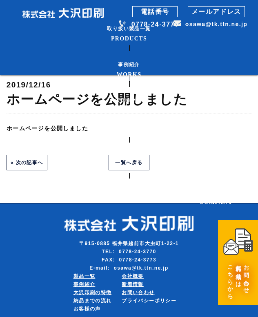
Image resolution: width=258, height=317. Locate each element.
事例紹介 (84, 284)
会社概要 (133, 276)
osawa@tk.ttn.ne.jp (216, 24)
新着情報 (133, 284)
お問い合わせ (138, 292)
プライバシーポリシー (149, 301)
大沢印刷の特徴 (92, 292)
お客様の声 (87, 309)
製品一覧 (84, 276)
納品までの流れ (92, 301)
